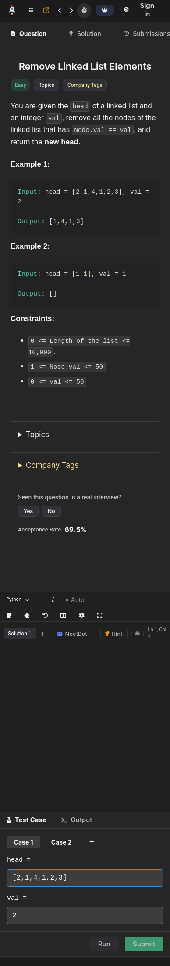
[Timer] (84, 10)
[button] (26, 820)
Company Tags (52, 465)
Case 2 (61, 842)
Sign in (147, 9)
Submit (144, 944)
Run (104, 944)
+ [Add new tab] (43, 633)
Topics (37, 435)
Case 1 (23, 842)
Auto (75, 600)
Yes (28, 511)
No (51, 511)
